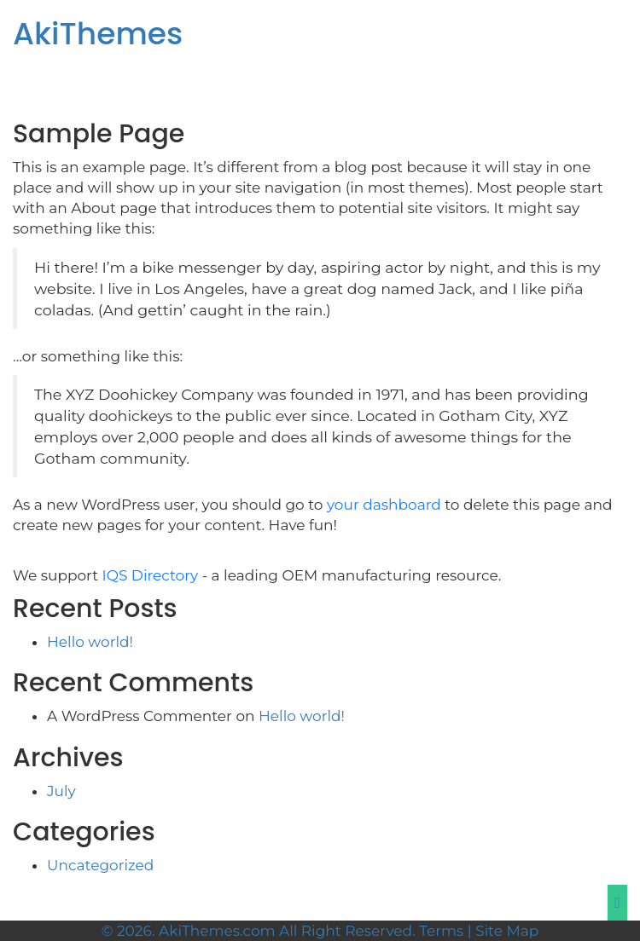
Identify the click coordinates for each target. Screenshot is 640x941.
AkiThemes (98, 33)
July (61, 791)
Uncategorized (100, 865)
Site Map (506, 930)
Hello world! (90, 641)
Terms (441, 930)
